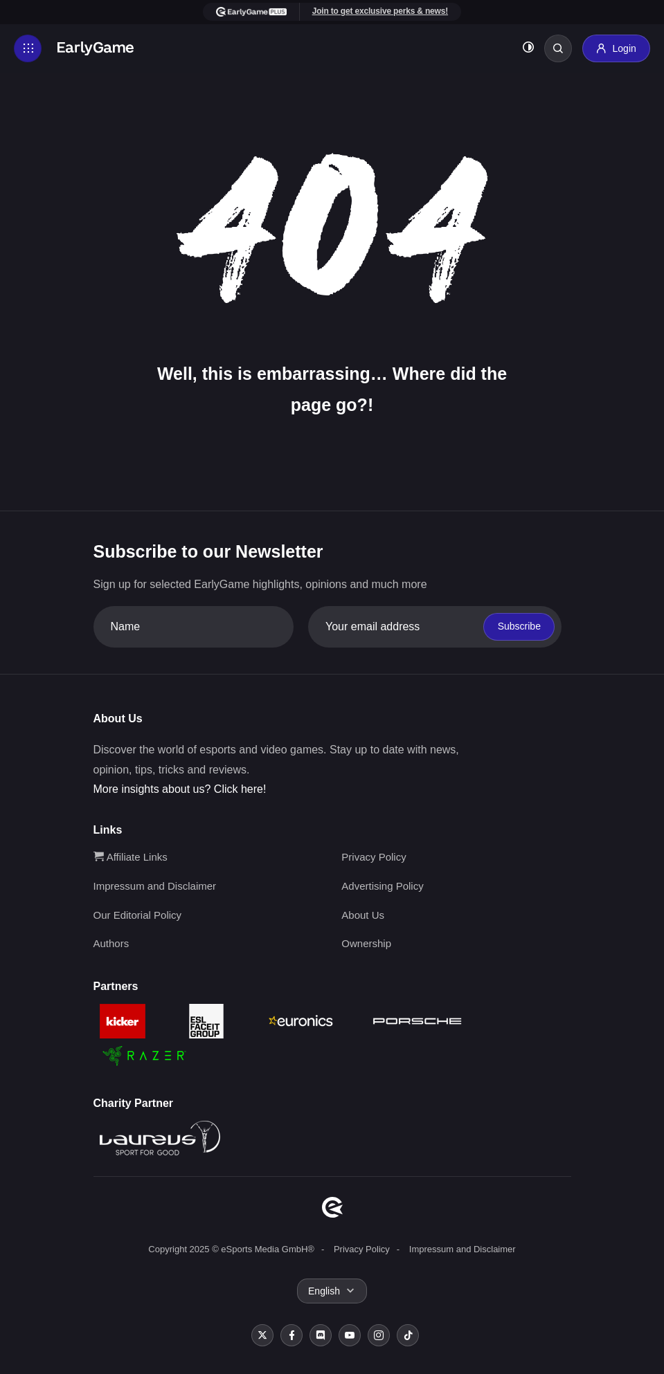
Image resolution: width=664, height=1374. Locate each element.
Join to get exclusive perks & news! (380, 11)
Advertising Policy (382, 886)
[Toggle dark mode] (528, 49)
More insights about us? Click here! (180, 789)
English (324, 1291)
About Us (362, 915)
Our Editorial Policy (137, 915)
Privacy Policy (373, 857)
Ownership (366, 943)
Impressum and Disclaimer (155, 886)
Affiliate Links (130, 857)
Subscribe (519, 626)
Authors (111, 943)
